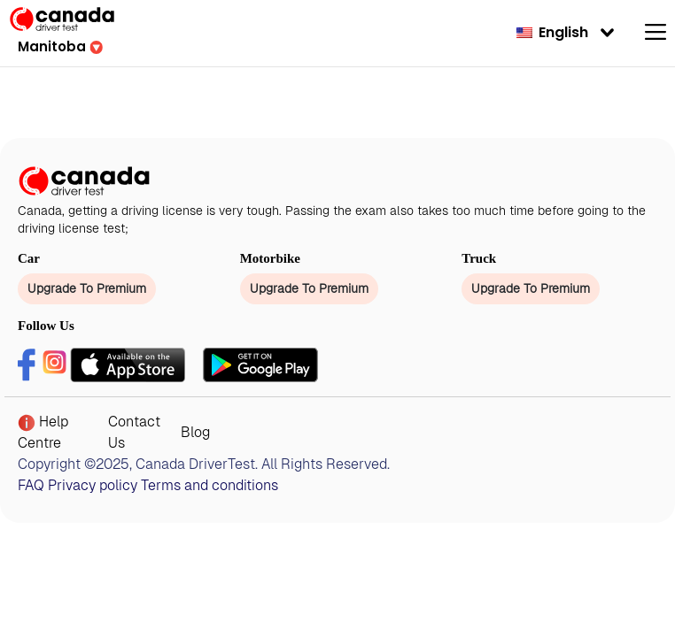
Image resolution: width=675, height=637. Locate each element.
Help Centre (43, 432)
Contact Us (134, 432)
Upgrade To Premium (86, 288)
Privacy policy (92, 485)
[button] (60, 46)
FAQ (31, 485)
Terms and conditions (209, 485)
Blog (195, 432)
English (552, 32)
